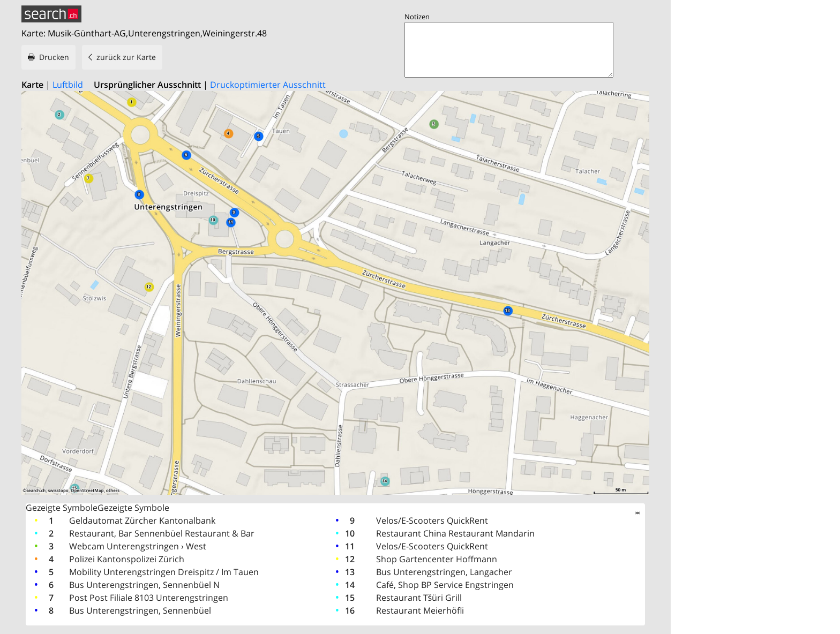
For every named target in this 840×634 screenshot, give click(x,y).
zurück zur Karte (126, 57)
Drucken (54, 57)
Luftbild (67, 84)
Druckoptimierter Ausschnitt (268, 84)
